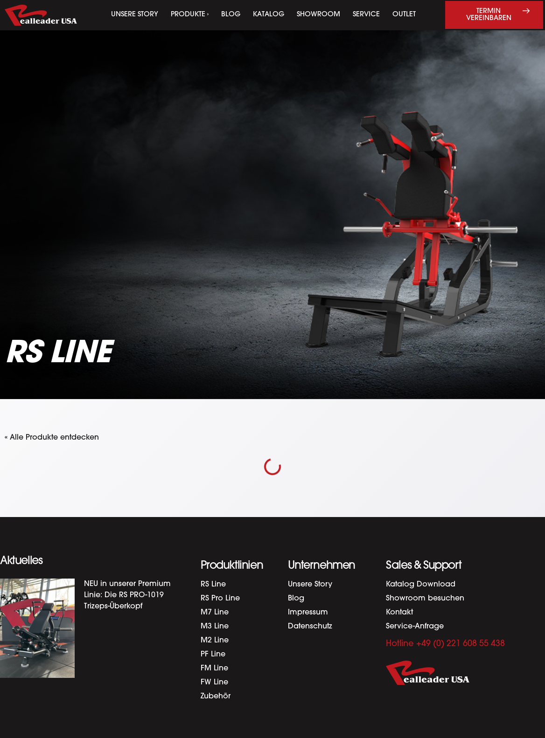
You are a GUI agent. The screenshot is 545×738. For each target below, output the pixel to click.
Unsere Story (134, 14)
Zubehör (216, 696)
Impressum (308, 612)
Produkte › (190, 14)
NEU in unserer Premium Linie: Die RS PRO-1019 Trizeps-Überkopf (127, 595)
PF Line (213, 654)
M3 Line (215, 626)
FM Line (214, 668)
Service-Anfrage (415, 626)
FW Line (214, 682)
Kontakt (399, 612)
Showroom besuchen (425, 598)
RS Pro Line (220, 598)
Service (366, 14)
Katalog (268, 14)
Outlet (404, 14)
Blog (230, 14)
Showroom (318, 14)
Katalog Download (420, 584)
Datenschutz (310, 626)
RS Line (213, 584)
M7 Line (215, 612)
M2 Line (215, 640)
